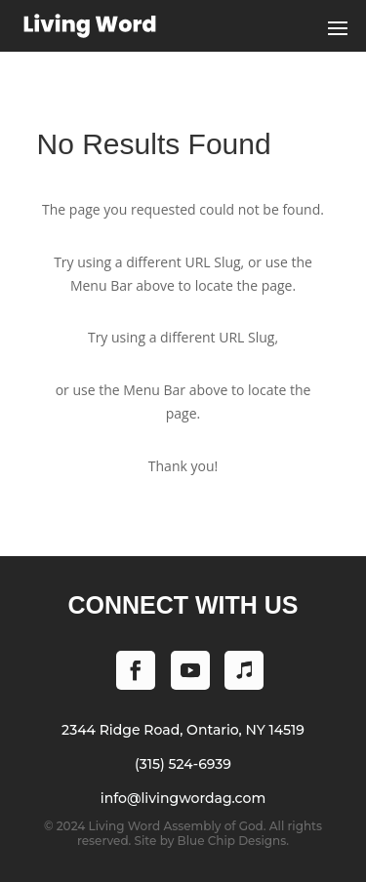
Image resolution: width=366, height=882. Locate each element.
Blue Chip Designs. (233, 840)
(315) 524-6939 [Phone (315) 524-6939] (183, 764)
